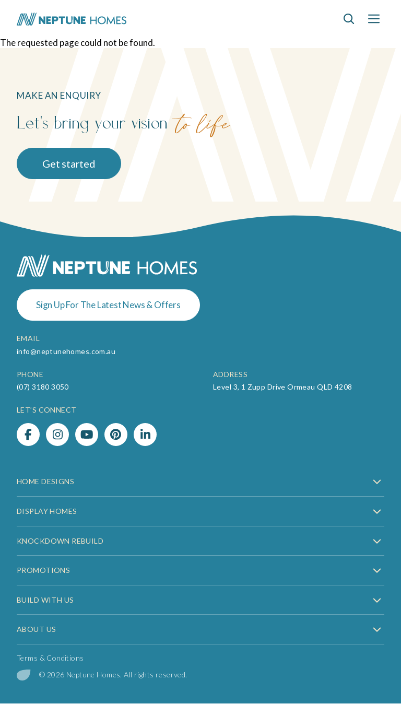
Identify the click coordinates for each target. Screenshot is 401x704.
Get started (69, 163)
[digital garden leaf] (24, 675)
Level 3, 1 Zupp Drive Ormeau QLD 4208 (282, 386)
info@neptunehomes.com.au (66, 351)
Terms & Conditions (50, 657)
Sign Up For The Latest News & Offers (108, 304)
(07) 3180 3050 (43, 386)
